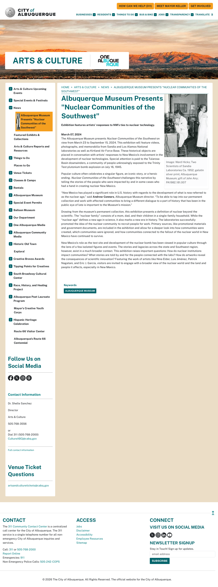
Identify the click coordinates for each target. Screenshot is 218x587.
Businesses (86, 14)
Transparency (182, 14)
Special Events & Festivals (31, 100)
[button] (202, 15)
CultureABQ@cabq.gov (22, 438)
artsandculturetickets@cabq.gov (28, 485)
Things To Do (127, 14)
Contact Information (24, 395)
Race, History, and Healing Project (30, 287)
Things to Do (22, 158)
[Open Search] (212, 14)
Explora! (19, 251)
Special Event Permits (28, 202)
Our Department (24, 217)
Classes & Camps (25, 180)
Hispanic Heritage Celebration (25, 321)
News (105, 87)
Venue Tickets (23, 173)
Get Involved (201, 6)
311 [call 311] (11, 549)
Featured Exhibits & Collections (27, 137)
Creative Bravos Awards (29, 258)
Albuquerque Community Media (30, 234)
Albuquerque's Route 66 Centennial (30, 340)
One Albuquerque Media (29, 225)
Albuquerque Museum (28, 195)
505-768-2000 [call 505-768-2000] (26, 549)
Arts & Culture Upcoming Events (30, 91)
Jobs (163, 14)
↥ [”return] (213, 513)
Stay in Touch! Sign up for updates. (172, 548)
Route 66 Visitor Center (29, 331)
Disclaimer (83, 530)
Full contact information (21, 450)
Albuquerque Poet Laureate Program (32, 298)
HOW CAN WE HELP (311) (135, 6)
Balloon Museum (24, 210)
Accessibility (84, 534)
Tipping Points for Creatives (31, 266)
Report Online (11, 553)
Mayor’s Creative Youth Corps (29, 310)
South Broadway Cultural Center (30, 275)
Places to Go (22, 165)
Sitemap (81, 542)
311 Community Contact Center (27, 526)
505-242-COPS (50, 561)
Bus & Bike (148, 14)
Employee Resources (89, 538)
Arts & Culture (85, 87)
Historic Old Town (25, 244)
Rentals (18, 187)
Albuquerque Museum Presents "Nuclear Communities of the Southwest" (33, 121)
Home (65, 87)
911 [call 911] (22, 557)
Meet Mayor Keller (171, 6)
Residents (106, 14)
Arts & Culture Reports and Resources (31, 148)
